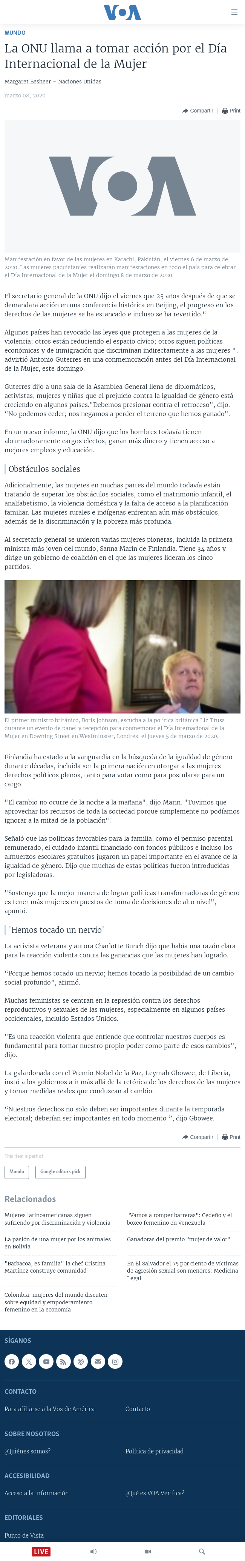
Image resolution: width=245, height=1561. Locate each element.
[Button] (197, 111)
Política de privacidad (155, 1451)
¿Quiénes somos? (28, 1451)
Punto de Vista (24, 1535)
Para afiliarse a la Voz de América (50, 1409)
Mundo (15, 33)
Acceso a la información (37, 1493)
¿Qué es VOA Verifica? (155, 1493)
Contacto (138, 1409)
